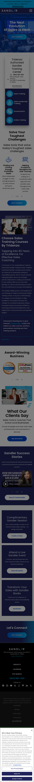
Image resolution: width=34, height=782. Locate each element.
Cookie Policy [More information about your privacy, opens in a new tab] (17, 765)
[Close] (32, 730)
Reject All (17, 774)
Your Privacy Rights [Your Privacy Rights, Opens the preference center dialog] (17, 768)
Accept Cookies (17, 779)
